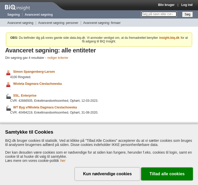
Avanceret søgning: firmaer (102, 23)
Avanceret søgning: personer (58, 23)
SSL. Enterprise (25, 95)
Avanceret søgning (39, 14)
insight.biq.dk (169, 38)
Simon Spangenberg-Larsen (34, 72)
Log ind (187, 5)
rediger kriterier (57, 58)
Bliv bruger (166, 5)
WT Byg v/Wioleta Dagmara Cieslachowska (45, 107)
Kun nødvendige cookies (107, 174)
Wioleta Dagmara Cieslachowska (37, 84)
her (63, 161)
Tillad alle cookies (167, 174)
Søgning (13, 14)
